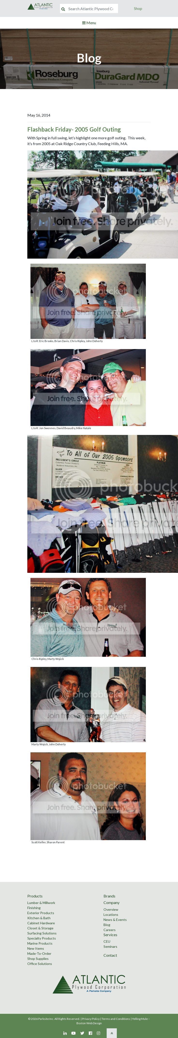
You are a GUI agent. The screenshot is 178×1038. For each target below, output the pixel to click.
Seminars (110, 946)
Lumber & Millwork (41, 903)
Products (35, 896)
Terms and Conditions (116, 1019)
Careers (110, 930)
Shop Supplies (38, 958)
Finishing (34, 908)
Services (110, 934)
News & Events (115, 920)
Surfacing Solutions (42, 933)
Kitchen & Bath (39, 918)
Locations (111, 914)
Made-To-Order (39, 953)
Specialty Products (41, 938)
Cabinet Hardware (41, 923)
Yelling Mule (140, 1019)
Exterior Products (40, 913)
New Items (35, 948)
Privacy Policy (91, 1019)
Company (111, 902)
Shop (138, 8)
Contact (110, 955)
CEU (107, 941)
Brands (109, 896)
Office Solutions (39, 964)
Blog (107, 925)
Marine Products (39, 943)
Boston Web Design (89, 1023)
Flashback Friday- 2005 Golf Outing (74, 129)
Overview (111, 909)
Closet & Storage (40, 928)
